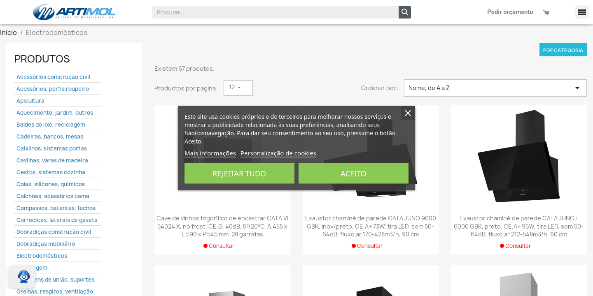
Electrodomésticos (41, 255)
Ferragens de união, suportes (55, 279)
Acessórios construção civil (53, 77)
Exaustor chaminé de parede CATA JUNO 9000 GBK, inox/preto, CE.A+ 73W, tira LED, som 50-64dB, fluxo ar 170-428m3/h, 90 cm (370, 226)
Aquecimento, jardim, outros (54, 112)
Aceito (354, 173)
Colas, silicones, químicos (50, 184)
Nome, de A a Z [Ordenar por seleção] (495, 88)
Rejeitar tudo (239, 173)
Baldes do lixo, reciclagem (50, 124)
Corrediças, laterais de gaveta (57, 220)
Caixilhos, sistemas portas (51, 148)
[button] (582, 12)
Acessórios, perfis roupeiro (52, 88)
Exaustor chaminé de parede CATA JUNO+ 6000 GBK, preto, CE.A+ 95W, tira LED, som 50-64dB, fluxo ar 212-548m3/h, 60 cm (519, 226)
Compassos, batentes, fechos (56, 208)
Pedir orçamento (510, 12)
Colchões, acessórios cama (52, 196)
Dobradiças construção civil (53, 232)
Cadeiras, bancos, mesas (49, 136)
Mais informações (210, 153)
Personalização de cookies (278, 153)
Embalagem (31, 267)
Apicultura (30, 100)
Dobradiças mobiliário (45, 243)
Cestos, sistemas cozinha (50, 172)
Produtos (42, 59)
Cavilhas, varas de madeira (52, 160)
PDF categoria (563, 50)
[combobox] (270, 12)
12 (232, 87)
